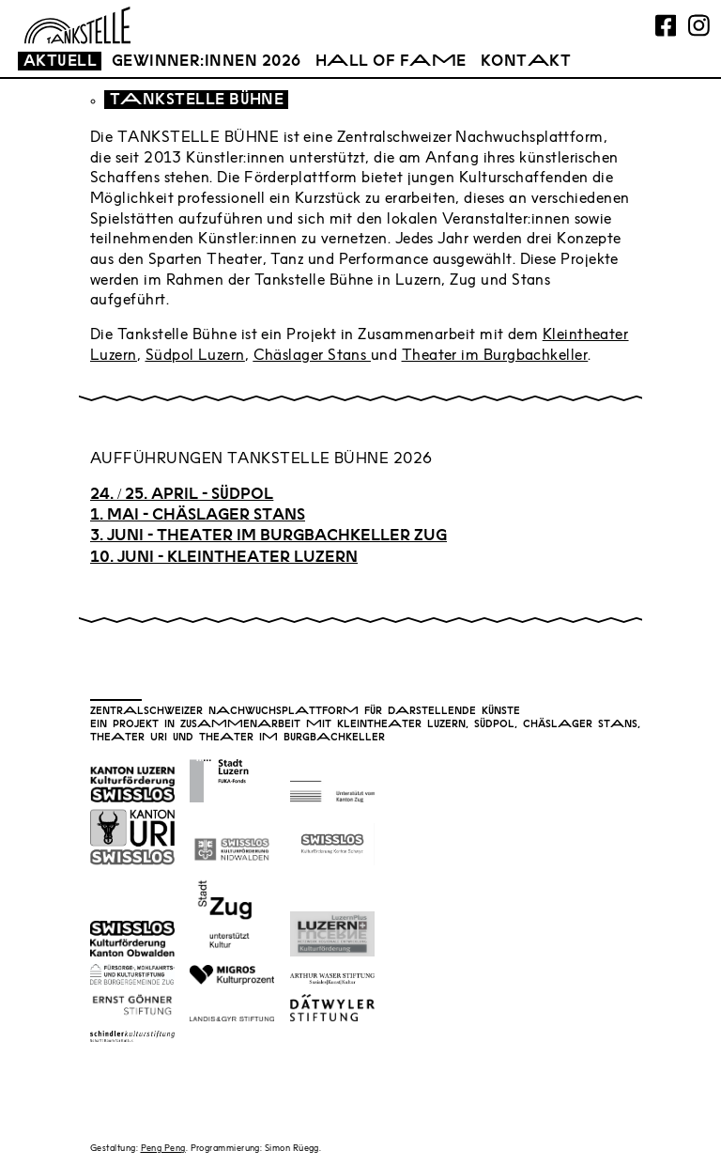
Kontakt (526, 62)
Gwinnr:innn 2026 (206, 62)
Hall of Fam (391, 62)
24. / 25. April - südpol (181, 495)
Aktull (60, 62)
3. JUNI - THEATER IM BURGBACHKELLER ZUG (268, 536)
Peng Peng (163, 1148)
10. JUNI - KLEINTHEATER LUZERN (224, 558)
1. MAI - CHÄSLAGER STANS (197, 515)
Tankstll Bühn (197, 101)
